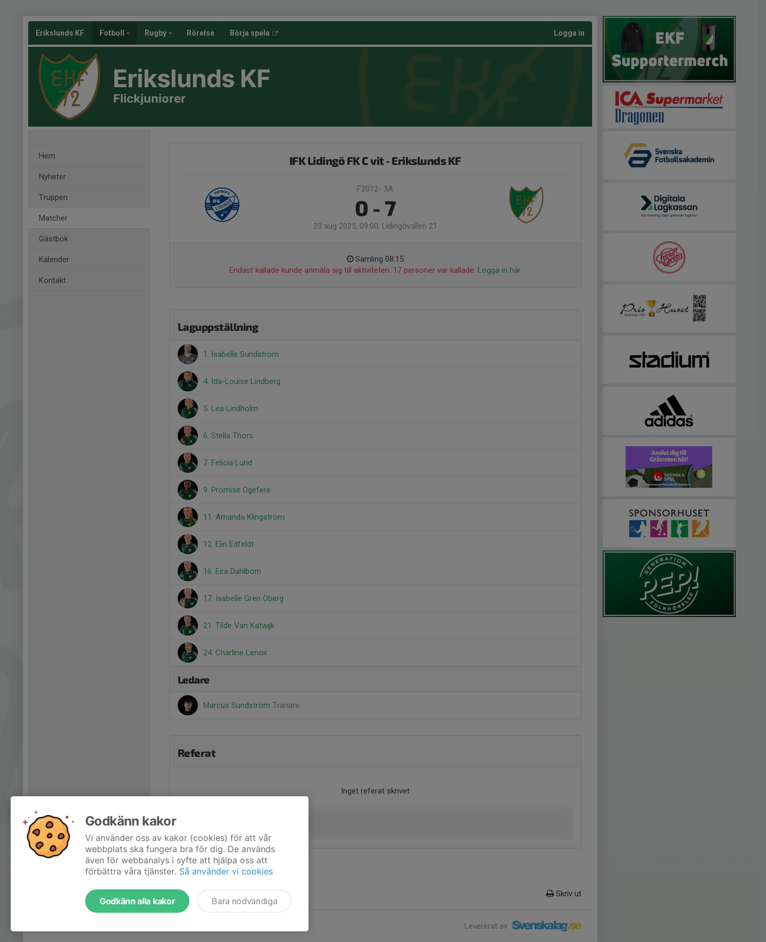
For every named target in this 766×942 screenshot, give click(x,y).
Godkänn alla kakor (137, 901)
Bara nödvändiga (244, 901)
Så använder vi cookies (226, 871)
